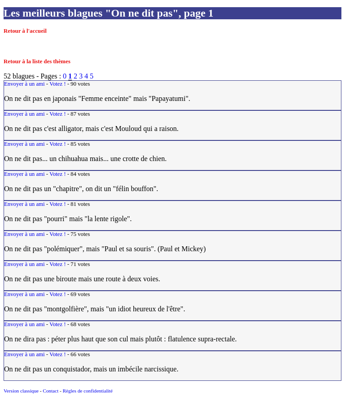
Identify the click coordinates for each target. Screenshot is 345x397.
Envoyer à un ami (24, 84)
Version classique (21, 390)
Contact (50, 390)
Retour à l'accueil (25, 31)
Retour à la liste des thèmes (37, 61)
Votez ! (57, 84)
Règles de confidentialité (87, 390)
